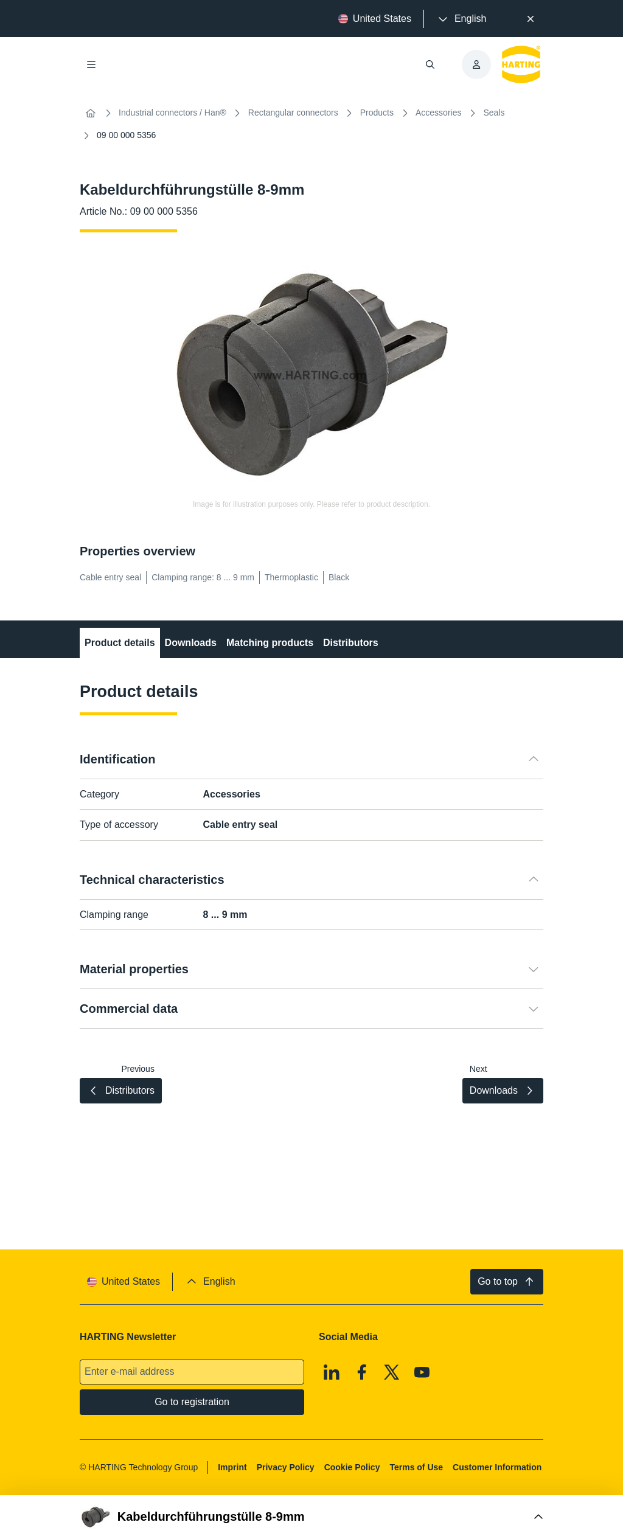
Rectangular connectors (293, 112)
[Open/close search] (430, 64)
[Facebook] (362, 1372)
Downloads (191, 642)
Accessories (438, 112)
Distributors (350, 642)
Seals (493, 112)
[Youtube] (422, 1372)
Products (377, 112)
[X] (392, 1372)
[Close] (530, 19)
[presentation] (461, 19)
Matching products (269, 642)
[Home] (91, 113)
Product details (120, 642)
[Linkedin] (331, 1372)
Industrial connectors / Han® (172, 112)
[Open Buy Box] (311, 1517)
